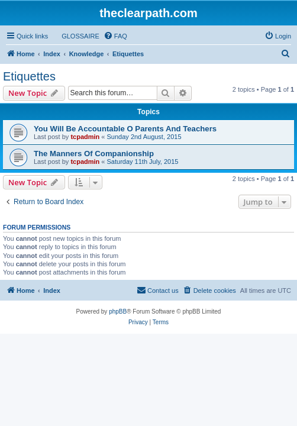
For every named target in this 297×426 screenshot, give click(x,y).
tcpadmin (84, 136)
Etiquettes (29, 76)
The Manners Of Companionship (94, 153)
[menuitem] (75, 36)
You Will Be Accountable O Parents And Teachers (125, 128)
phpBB (118, 311)
